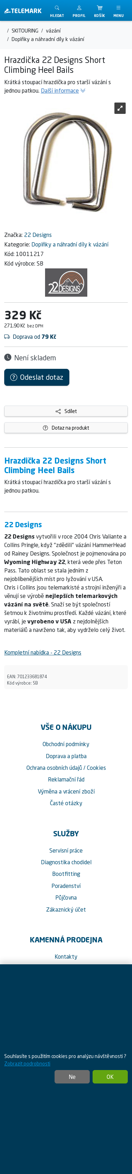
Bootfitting (66, 873)
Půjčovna (66, 897)
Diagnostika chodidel (66, 862)
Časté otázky (66, 803)
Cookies (96, 767)
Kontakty (66, 956)
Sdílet (66, 411)
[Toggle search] (57, 10)
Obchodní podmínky (66, 744)
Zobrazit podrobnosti (27, 1063)
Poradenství (66, 885)
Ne (72, 1076)
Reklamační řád (66, 779)
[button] (79, 10)
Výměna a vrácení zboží (66, 791)
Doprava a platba (66, 756)
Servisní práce (66, 850)
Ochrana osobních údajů (54, 767)
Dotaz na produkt (66, 428)
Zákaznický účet (66, 909)
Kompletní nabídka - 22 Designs (42, 652)
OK (110, 1076)
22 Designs (38, 234)
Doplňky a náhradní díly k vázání (69, 244)
